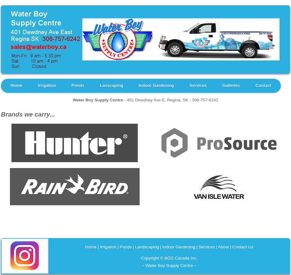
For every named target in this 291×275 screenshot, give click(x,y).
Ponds (78, 85)
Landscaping (147, 247)
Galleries (231, 85)
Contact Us (242, 247)
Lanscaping (111, 85)
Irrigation (47, 85)
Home (16, 85)
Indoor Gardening (156, 85)
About (223, 247)
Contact (263, 85)
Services (198, 85)
